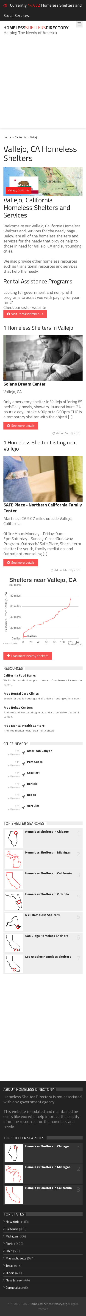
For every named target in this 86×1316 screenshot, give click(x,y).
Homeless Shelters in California (48, 873)
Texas (10, 1265)
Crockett (33, 773)
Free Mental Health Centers (23, 725)
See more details (21, 425)
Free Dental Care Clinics (21, 693)
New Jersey (14, 1280)
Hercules (33, 806)
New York (12, 1221)
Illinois (10, 1272)
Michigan (12, 1236)
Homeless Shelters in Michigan (48, 852)
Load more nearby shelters (27, 655)
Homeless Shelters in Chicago (47, 831)
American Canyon (39, 751)
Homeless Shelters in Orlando (47, 894)
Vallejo (34, 137)
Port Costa (35, 762)
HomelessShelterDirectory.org (48, 1304)
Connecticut (14, 1287)
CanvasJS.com (75, 644)
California (20, 137)
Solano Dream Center (24, 383)
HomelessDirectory (36, 27)
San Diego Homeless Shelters (46, 936)
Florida (10, 1243)
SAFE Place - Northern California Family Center (42, 507)
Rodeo (31, 795)
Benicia (32, 784)
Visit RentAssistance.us (25, 313)
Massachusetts (16, 1258)
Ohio (9, 1250)
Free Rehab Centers (18, 707)
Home (7, 137)
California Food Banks (19, 675)
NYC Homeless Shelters (42, 915)
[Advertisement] (43, 85)
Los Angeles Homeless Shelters (48, 956)
